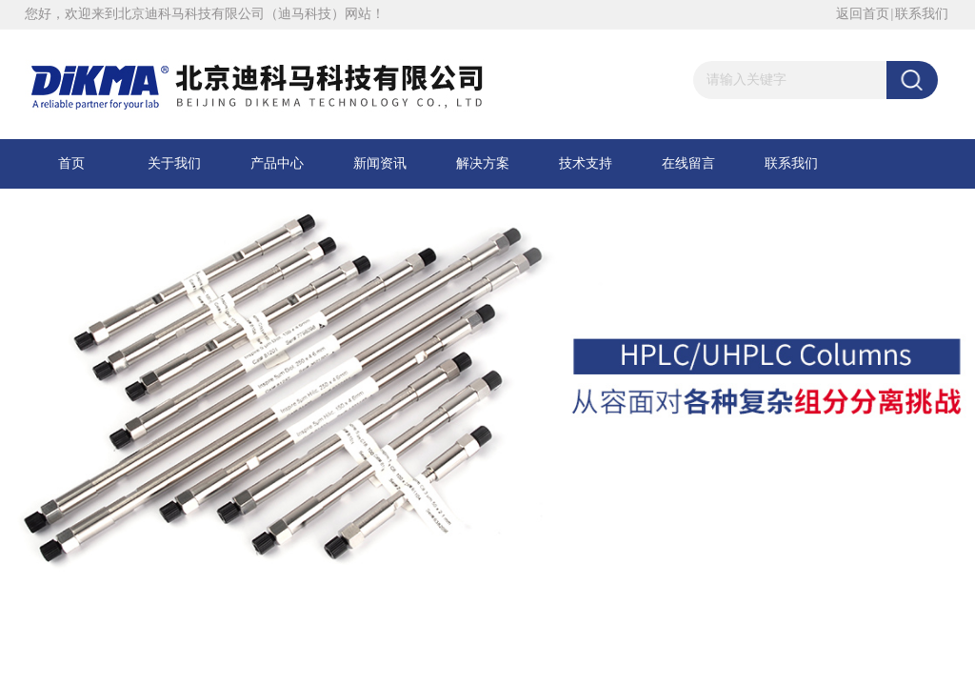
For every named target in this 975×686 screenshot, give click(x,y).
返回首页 (862, 14)
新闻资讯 (380, 163)
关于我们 (174, 163)
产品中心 (277, 163)
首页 (71, 163)
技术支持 (585, 163)
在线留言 (688, 163)
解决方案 (482, 163)
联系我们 (921, 14)
